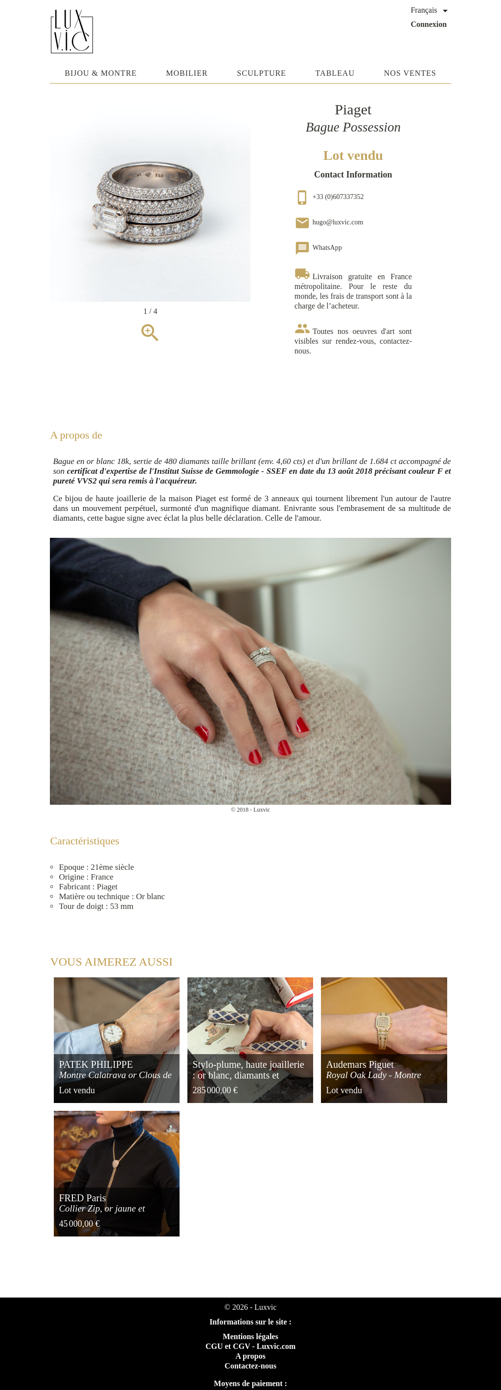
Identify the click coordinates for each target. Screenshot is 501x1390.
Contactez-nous (250, 1366)
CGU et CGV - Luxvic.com (250, 1346)
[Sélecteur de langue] (430, 11)
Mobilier (186, 73)
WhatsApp (318, 247)
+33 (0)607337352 (329, 196)
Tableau (335, 73)
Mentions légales (250, 1336)
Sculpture (261, 73)
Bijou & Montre (101, 73)
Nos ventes (410, 73)
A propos (250, 1356)
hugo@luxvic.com (329, 222)
